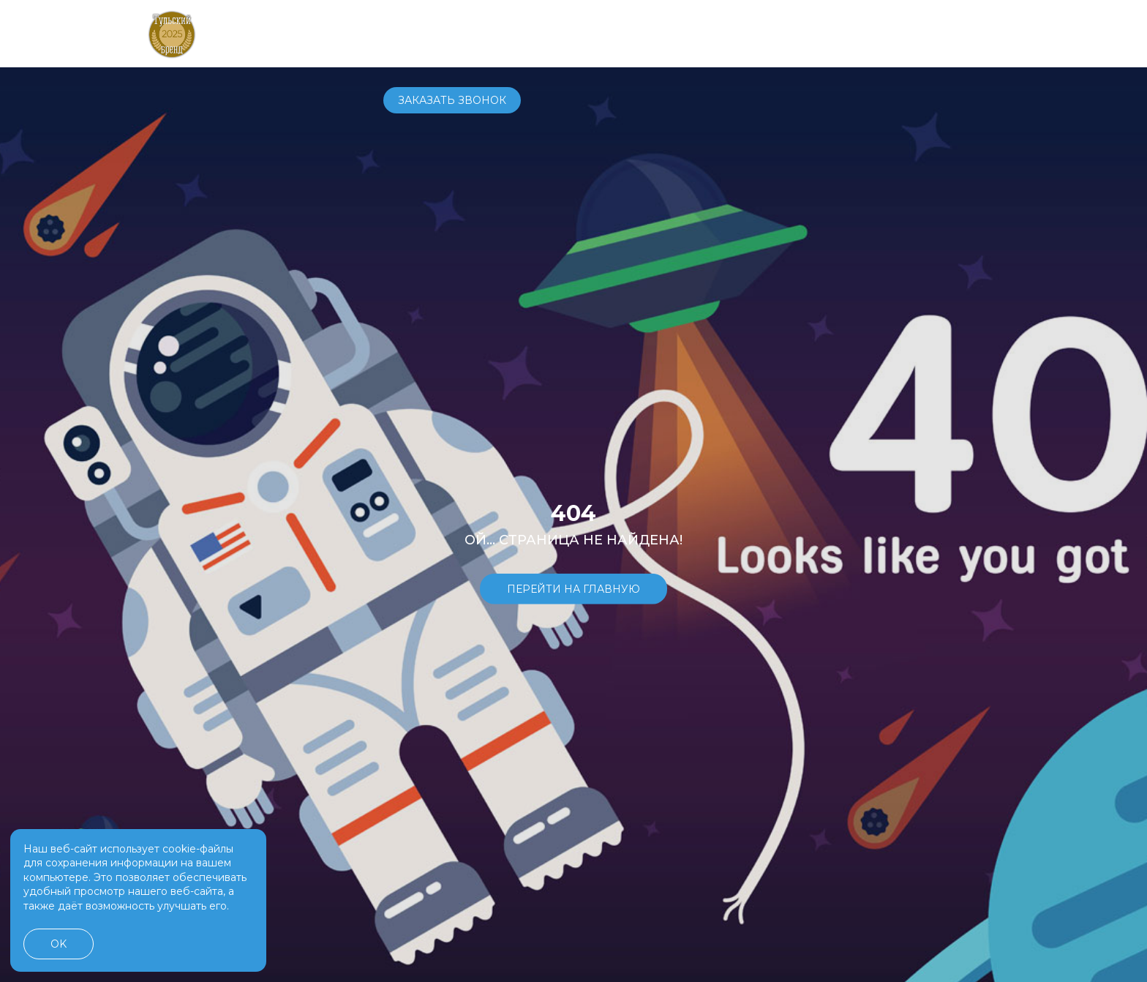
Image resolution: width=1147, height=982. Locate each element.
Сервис (563, 33)
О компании (701, 33)
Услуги (623, 33)
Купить (501, 33)
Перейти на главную (573, 588)
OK (58, 944)
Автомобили (422, 33)
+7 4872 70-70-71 (805, 33)
